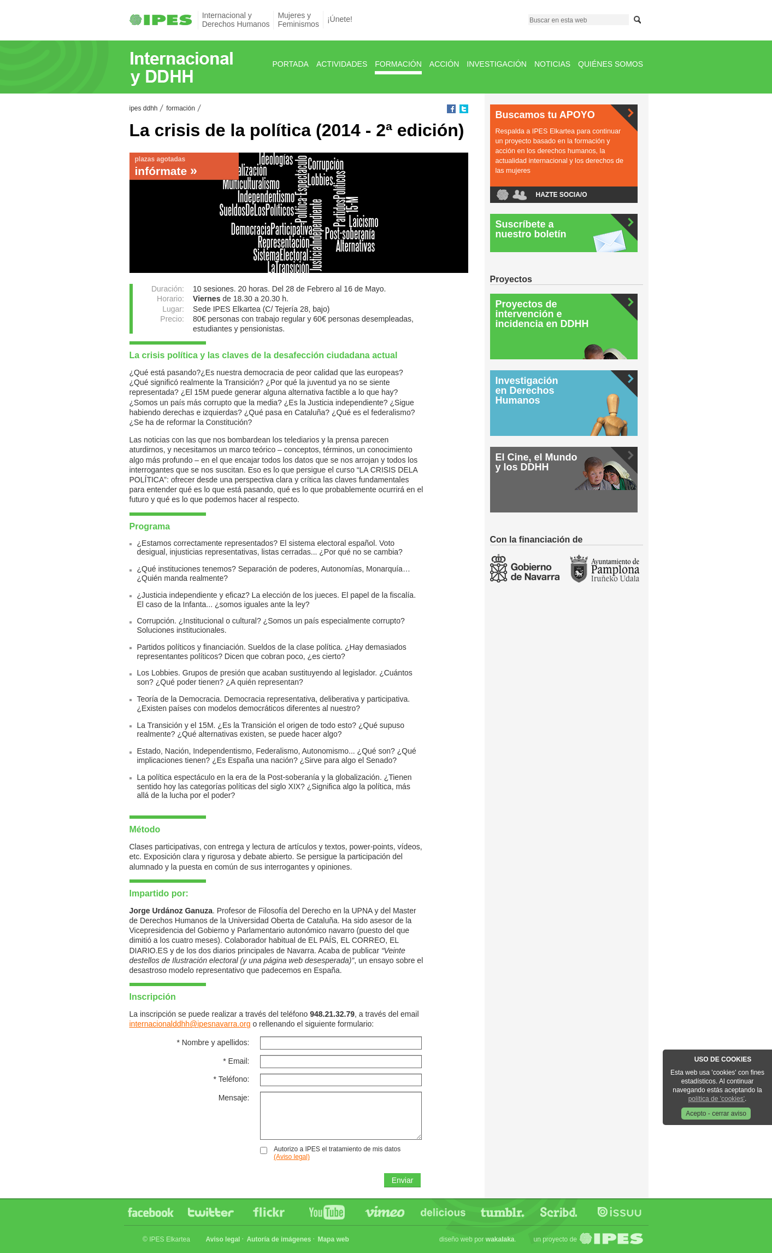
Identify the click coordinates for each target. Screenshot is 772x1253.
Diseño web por (476, 1239)
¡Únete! (339, 19)
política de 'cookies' (716, 1099)
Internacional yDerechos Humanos (236, 19)
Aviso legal (223, 1239)
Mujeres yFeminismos (298, 19)
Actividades (341, 64)
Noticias (552, 64)
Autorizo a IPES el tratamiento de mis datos (337, 1153)
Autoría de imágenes (278, 1239)
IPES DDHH (143, 108)
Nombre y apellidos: (212, 1042)
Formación (398, 64)
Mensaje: (234, 1097)
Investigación (497, 64)
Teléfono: (232, 1079)
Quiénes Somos (610, 64)
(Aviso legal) (292, 1157)
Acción (444, 64)
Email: (236, 1061)
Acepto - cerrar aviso (716, 1113)
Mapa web (333, 1239)
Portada (291, 64)
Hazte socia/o (561, 195)
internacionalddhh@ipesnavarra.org (190, 1023)
